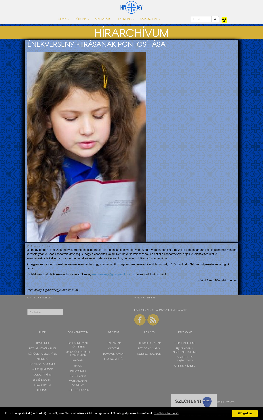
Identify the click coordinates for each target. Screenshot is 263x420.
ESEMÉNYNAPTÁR (42, 380)
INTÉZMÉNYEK (78, 371)
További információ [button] (166, 413)
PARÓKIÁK (78, 361)
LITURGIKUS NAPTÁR (149, 343)
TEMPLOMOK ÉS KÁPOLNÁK (78, 383)
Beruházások (226, 402)
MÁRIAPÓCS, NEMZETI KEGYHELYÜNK (78, 353)
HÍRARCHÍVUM (42, 385)
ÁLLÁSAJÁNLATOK (42, 369)
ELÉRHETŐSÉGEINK (184, 343)
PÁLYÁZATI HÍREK (42, 375)
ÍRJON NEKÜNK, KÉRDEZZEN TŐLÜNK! (185, 350)
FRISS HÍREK (42, 343)
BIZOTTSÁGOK (78, 376)
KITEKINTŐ (42, 359)
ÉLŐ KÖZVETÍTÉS (113, 359)
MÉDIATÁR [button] (104, 19)
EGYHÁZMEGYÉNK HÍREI (42, 348)
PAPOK (78, 366)
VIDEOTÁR (113, 348)
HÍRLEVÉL (42, 390)
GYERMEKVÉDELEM (184, 366)
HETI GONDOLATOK (149, 348)
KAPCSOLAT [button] (150, 19)
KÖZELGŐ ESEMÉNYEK (42, 364)
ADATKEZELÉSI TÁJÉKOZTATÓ (185, 359)
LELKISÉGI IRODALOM (149, 354)
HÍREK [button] (63, 19)
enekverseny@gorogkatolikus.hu (113, 274)
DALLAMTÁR (114, 343)
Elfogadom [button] (245, 413)
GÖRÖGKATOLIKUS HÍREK (42, 354)
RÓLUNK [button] (82, 19)
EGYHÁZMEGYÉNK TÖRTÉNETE (78, 345)
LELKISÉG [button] (126, 19)
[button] (234, 19)
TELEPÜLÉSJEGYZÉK (78, 390)
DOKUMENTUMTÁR (113, 354)
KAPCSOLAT (185, 332)
